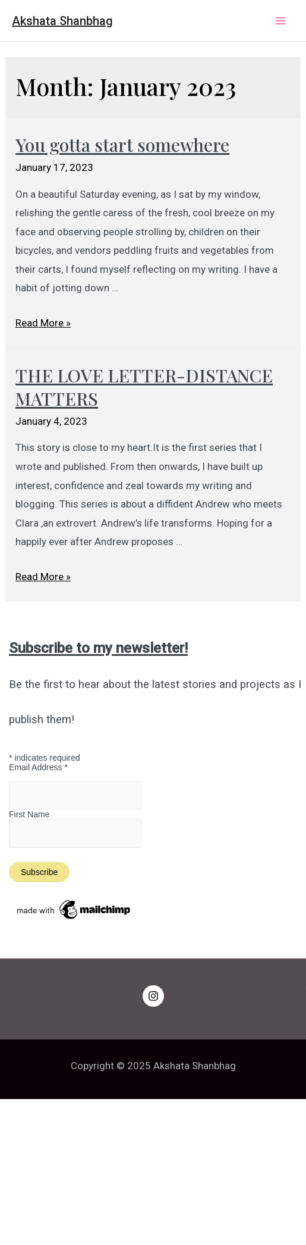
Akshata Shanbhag (62, 21)
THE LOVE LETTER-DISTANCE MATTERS (144, 386)
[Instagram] (153, 996)
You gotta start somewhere (122, 145)
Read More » (43, 323)
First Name (29, 814)
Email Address (38, 767)
